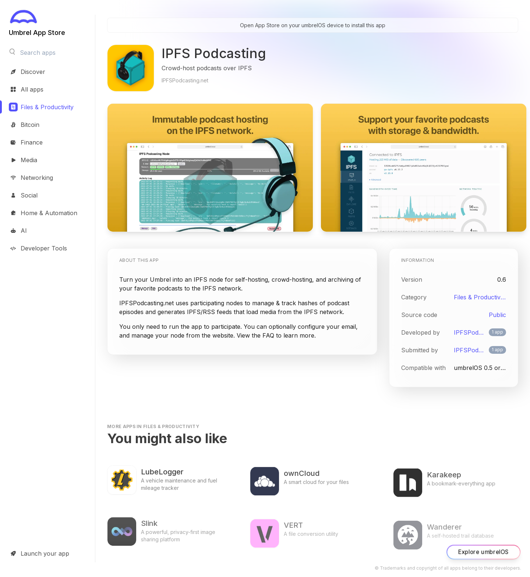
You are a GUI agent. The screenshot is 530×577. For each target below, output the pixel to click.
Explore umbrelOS (483, 552)
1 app (497, 332)
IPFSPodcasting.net (470, 332)
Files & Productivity (480, 297)
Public (497, 314)
